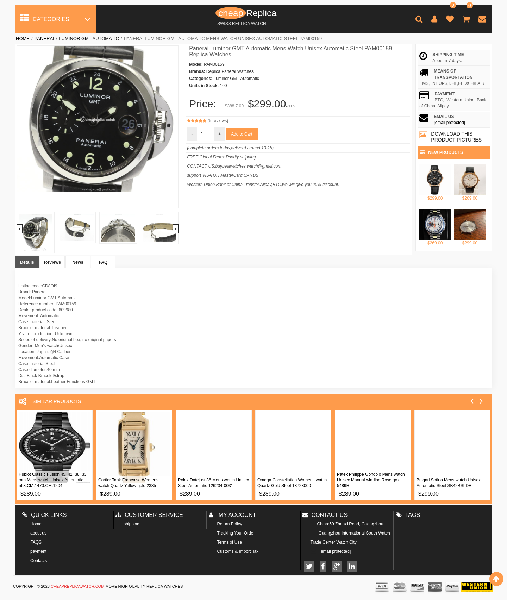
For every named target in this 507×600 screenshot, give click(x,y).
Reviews (52, 262)
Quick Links (44, 515)
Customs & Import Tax (237, 551)
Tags (408, 515)
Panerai (44, 38)
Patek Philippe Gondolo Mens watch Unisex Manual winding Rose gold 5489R (371, 480)
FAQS (36, 542)
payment (38, 551)
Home (23, 38)
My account (232, 515)
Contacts (38, 560)
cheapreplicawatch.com (77, 586)
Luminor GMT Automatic (89, 38)
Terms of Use (229, 542)
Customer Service (149, 515)
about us (38, 533)
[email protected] (449, 122)
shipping (131, 523)
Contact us (325, 515)
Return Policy (229, 523)
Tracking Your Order (236, 533)
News (77, 262)
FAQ (103, 262)
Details (27, 262)
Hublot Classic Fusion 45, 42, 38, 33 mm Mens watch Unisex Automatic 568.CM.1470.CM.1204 (53, 480)
